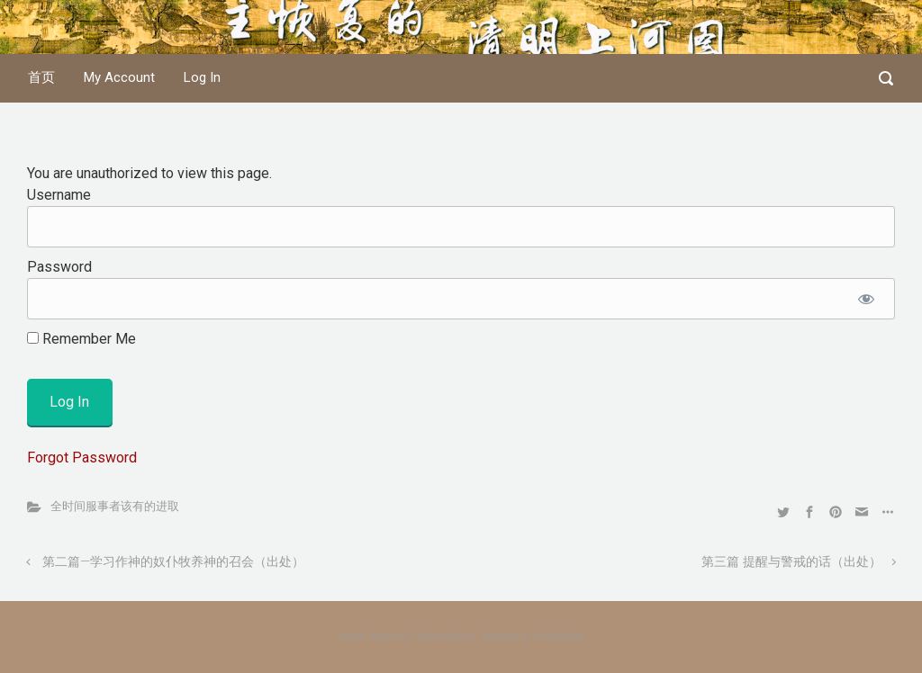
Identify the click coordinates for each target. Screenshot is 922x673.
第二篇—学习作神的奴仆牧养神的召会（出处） (173, 562)
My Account (119, 77)
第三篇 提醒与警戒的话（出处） (791, 562)
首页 (41, 77)
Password (59, 266)
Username (59, 194)
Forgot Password (82, 457)
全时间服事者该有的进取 (114, 506)
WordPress (559, 636)
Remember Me (81, 338)
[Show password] (865, 298)
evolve (352, 636)
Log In (202, 77)
